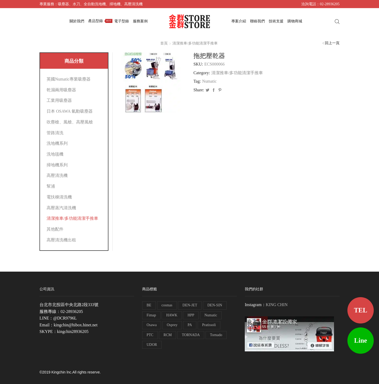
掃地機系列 (57, 165)
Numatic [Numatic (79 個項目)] (211, 315)
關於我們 (76, 21)
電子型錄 (121, 21)
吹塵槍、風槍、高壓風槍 (70, 122)
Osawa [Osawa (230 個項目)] (152, 325)
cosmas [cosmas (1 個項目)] (167, 305)
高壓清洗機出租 (61, 240)
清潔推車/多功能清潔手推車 (195, 43)
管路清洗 (55, 133)
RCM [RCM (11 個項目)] (167, 335)
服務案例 (140, 21)
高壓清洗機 (57, 175)
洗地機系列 (57, 143)
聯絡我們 (257, 21)
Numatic (209, 81)
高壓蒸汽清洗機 (61, 208)
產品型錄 (100, 21)
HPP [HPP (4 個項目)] (190, 315)
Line (360, 340)
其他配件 (55, 229)
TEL (360, 310)
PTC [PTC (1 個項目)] (150, 335)
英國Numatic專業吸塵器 (69, 79)
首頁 (164, 43)
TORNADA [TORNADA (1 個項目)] (191, 335)
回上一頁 (332, 43)
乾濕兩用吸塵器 (61, 90)
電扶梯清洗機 (59, 197)
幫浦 (51, 186)
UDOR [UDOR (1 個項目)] (152, 345)
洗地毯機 (55, 154)
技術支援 (276, 21)
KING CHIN (277, 304)
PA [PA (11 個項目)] (190, 325)
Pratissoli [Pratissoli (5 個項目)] (209, 325)
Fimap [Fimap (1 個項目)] (151, 315)
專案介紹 (238, 21)
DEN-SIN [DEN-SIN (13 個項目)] (214, 305)
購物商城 (294, 21)
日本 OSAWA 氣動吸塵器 (70, 111)
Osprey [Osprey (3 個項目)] (172, 325)
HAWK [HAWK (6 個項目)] (171, 315)
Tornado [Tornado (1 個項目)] (216, 335)
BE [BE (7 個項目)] (149, 305)
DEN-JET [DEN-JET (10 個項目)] (189, 305)
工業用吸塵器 (59, 100)
